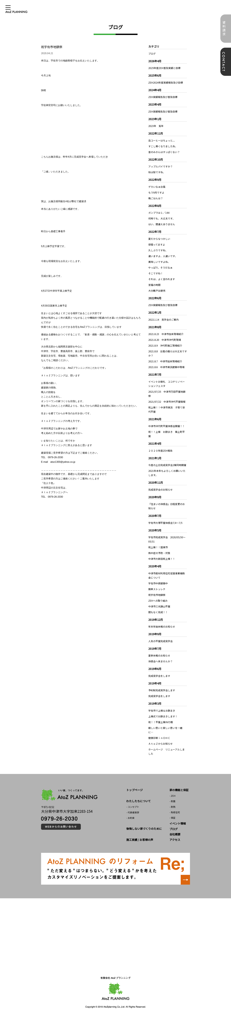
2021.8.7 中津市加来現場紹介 (165, 361)
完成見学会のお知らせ (160, 489)
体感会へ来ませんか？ (160, 661)
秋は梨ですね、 (156, 172)
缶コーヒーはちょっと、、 (162, 140)
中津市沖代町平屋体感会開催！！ (166, 426)
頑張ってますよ (156, 244)
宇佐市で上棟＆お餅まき (161, 710)
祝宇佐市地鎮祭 (156, 595)
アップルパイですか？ (160, 166)
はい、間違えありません (161, 224)
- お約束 (130, 817)
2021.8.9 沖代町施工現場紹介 (165, 345)
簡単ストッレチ (156, 589)
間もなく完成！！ (158, 612)
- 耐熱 (172, 806)
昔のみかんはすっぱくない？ (164, 152)
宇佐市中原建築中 (158, 583)
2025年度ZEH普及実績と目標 (164, 68)
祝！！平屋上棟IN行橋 (160, 722)
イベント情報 (177, 823)
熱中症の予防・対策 (159, 553)
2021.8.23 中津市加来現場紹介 (165, 334)
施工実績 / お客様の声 (139, 840)
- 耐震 (172, 801)
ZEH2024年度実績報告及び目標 (165, 82)
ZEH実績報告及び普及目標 (162, 97)
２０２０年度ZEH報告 (160, 450)
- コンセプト (132, 806)
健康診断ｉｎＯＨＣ (159, 738)
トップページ (134, 790)
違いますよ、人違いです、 (162, 256)
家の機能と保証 (179, 790)
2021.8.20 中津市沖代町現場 (164, 340)
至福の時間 (154, 285)
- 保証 (172, 817)
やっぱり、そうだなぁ (160, 267)
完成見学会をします (159, 676)
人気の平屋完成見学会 (160, 641)
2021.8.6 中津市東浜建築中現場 (166, 367)
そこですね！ (155, 273)
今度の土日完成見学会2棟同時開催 (167, 465)
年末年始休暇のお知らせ (161, 626)
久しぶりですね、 (158, 250)
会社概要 (174, 834)
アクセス (174, 840)
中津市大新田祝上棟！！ (161, 559)
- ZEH (172, 795)
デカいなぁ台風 (156, 187)
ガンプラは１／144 (158, 212)
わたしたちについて (138, 801)
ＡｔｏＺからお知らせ (160, 743)
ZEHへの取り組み (158, 600)
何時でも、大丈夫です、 (161, 218)
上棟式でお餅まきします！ (163, 716)
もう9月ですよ (156, 192)
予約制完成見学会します (161, 690)
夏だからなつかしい (159, 239)
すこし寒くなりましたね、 (163, 146)
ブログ (152, 53)
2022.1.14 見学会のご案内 (163, 319)
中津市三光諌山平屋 (159, 606)
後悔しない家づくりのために (144, 829)
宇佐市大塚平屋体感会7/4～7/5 (165, 523)
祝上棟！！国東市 (158, 547)
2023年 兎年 (156, 126)
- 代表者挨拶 (132, 812)
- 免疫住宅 (174, 812)
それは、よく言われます (161, 279)
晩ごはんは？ (155, 198)
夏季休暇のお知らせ (159, 655)
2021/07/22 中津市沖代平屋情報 (166, 401)
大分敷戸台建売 (156, 290)
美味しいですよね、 (159, 262)
